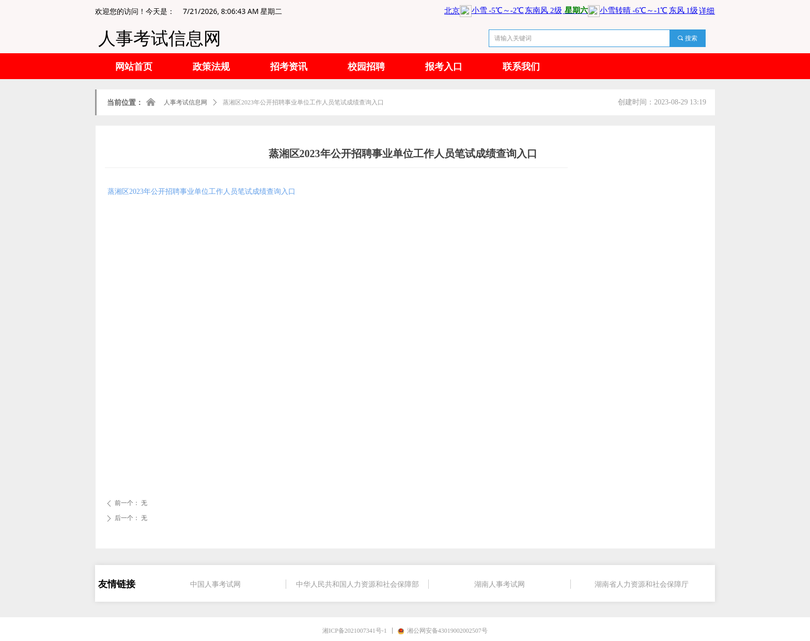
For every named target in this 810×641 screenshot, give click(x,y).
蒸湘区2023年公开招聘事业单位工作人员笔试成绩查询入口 (201, 191)
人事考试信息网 (185, 102)
